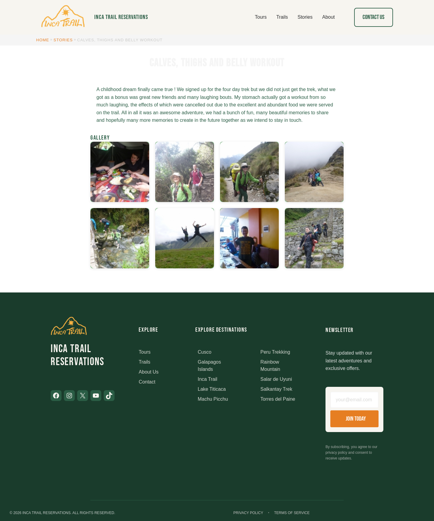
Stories (63, 40)
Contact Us (373, 17)
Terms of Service (292, 513)
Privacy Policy (248, 513)
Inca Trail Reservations (121, 17)
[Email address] (354, 400)
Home (42, 40)
